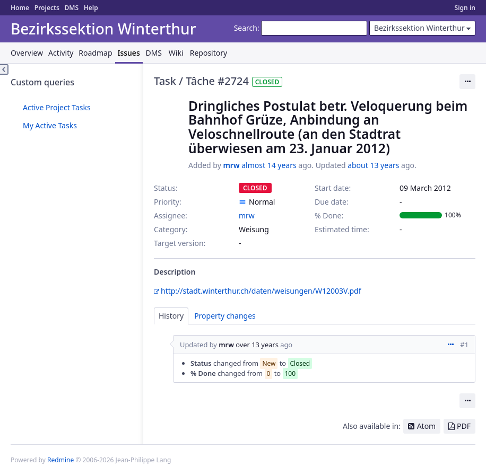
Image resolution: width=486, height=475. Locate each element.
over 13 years (257, 344)
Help (91, 7)
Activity (60, 53)
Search (245, 28)
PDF (464, 426)
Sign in (465, 7)
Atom (426, 426)
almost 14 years (268, 165)
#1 (464, 344)
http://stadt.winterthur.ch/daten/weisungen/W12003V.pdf (261, 291)
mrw (231, 165)
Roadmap (95, 53)
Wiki (176, 53)
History (171, 316)
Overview (27, 53)
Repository (208, 53)
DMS (71, 7)
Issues (129, 53)
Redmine (60, 459)
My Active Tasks (50, 125)
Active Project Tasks (57, 107)
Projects (46, 7)
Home (20, 7)
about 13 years (373, 165)
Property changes (225, 316)
